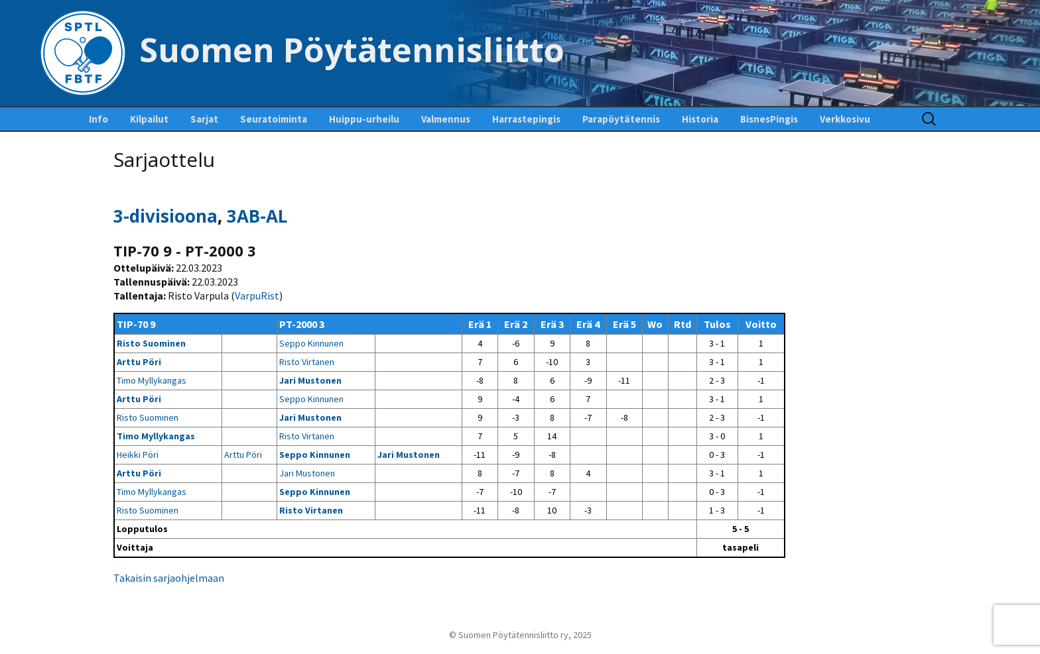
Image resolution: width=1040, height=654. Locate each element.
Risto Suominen (151, 343)
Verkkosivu (845, 119)
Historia (700, 119)
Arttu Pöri (139, 362)
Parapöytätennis (621, 119)
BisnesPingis (769, 119)
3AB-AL (257, 216)
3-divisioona (165, 216)
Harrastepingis (526, 119)
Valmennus (445, 119)
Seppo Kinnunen (311, 343)
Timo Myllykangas (151, 380)
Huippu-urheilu (364, 119)
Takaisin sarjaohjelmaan (168, 577)
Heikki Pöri (138, 455)
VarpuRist (257, 295)
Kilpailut (149, 119)
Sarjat (204, 119)
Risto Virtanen (306, 362)
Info (98, 119)
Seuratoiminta (273, 119)
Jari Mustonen (310, 380)
